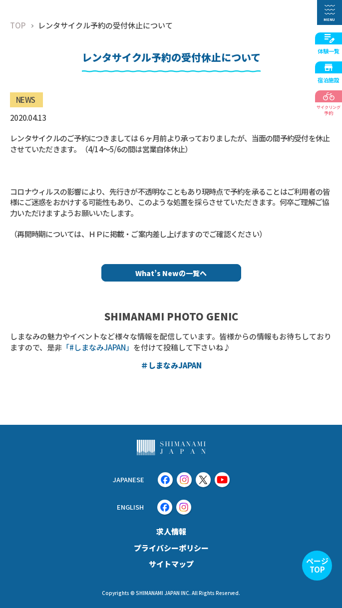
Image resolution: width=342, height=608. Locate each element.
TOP (17, 25)
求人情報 (171, 531)
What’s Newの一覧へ (171, 273)
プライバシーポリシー (171, 548)
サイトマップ (171, 564)
